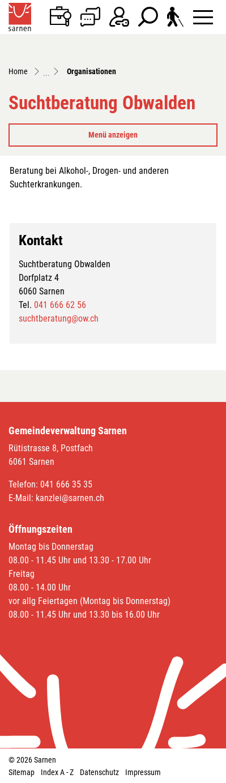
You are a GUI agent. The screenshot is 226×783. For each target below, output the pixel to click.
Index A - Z (57, 772)
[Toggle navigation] (203, 16)
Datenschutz (99, 772)
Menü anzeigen (113, 134)
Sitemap (21, 772)
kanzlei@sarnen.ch (70, 498)
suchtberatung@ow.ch (59, 318)
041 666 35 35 (66, 484)
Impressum (143, 772)
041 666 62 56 (60, 304)
